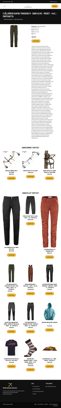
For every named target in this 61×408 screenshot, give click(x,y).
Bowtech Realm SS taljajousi (30, 170)
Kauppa (54, 6)
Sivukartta (55, 405)
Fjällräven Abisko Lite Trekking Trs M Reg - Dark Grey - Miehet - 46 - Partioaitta (30, 324)
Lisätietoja (36, 41)
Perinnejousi (36, 386)
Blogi (35, 394)
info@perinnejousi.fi (53, 1)
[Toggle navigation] (4, 6)
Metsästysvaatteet (8, 19)
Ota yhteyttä (40, 404)
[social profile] (12, 1)
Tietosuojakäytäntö (53, 404)
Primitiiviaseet (37, 389)
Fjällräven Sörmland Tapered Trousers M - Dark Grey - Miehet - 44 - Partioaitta (49, 286)
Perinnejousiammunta (39, 391)
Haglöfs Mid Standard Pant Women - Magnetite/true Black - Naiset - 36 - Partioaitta (11, 324)
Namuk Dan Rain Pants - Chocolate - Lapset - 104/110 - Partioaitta (30, 286)
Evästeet (46, 404)
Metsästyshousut (19, 19)
